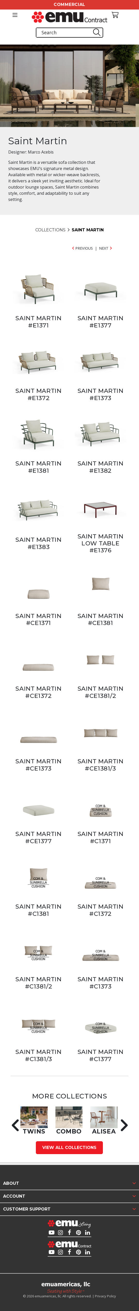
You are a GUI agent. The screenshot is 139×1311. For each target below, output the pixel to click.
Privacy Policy (105, 1296)
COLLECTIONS (50, 229)
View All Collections (69, 1147)
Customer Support (27, 1209)
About (11, 1183)
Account (14, 1196)
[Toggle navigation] (15, 15)
